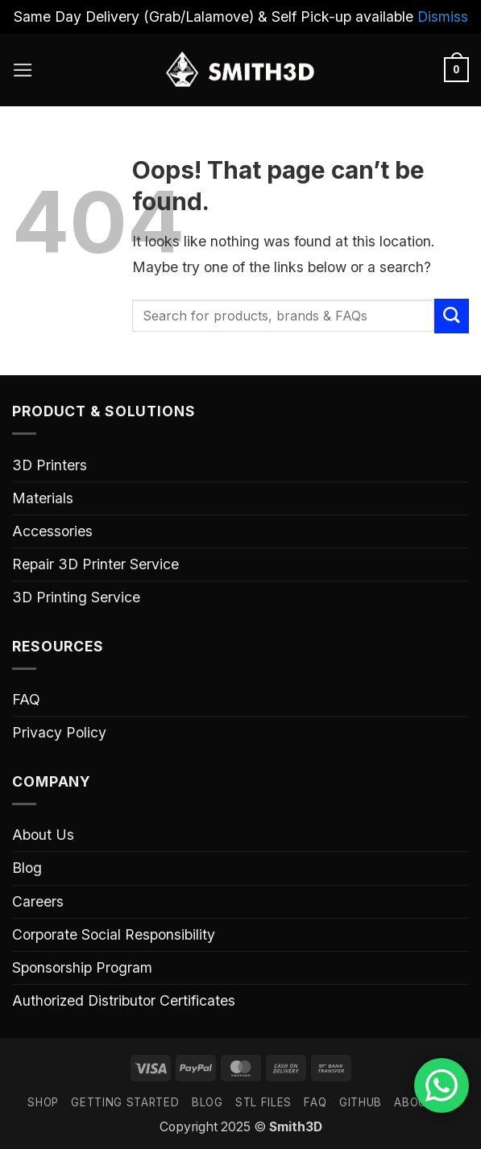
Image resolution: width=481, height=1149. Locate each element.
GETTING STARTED (125, 1102)
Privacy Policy (59, 732)
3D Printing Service (76, 597)
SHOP (43, 1102)
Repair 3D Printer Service (95, 564)
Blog (27, 867)
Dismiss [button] (442, 16)
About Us (43, 834)
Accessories (52, 531)
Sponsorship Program (82, 967)
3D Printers (49, 465)
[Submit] (451, 316)
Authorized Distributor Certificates (123, 1000)
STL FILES (263, 1102)
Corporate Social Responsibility (113, 934)
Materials (42, 498)
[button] (23, 70)
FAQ (26, 699)
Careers (38, 901)
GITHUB (360, 1102)
